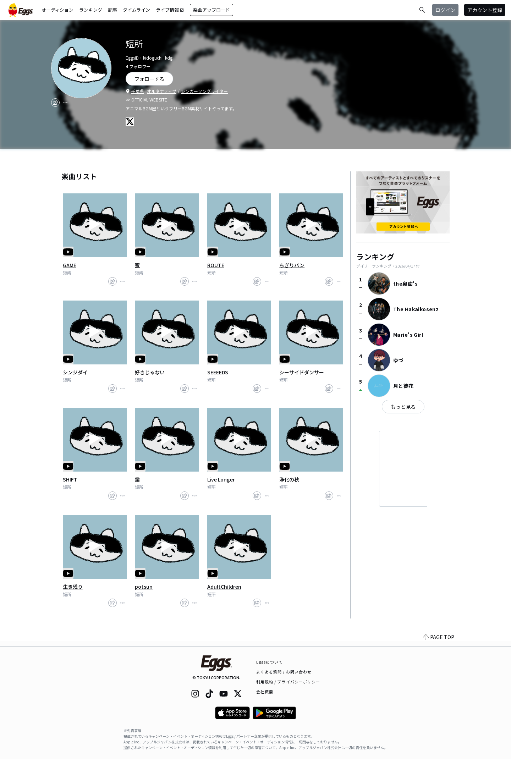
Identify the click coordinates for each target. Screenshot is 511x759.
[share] (55, 102)
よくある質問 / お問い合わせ (284, 672)
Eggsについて (269, 662)
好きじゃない (150, 372)
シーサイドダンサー (301, 372)
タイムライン (136, 9)
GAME (69, 265)
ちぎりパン (291, 265)
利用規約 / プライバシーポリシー (288, 681)
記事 (112, 9)
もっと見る (403, 406)
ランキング (90, 9)
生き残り (73, 586)
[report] (65, 102)
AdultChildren (224, 586)
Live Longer (221, 479)
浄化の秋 (289, 479)
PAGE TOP (438, 642)
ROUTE (215, 265)
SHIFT (70, 479)
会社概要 (264, 691)
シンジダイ (75, 372)
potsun (144, 586)
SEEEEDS (217, 372)
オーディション (57, 9)
